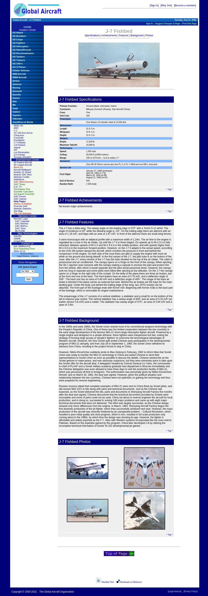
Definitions (19, 179)
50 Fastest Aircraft (23, 162)
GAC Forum (20, 196)
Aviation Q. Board (22, 172)
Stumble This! (105, 582)
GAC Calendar (22, 221)
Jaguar (17, 147)
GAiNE (17, 238)
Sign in (154, 5)
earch (26, 267)
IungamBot (19, 241)
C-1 (15, 130)
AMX (16, 128)
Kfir (15, 150)
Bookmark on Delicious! (129, 582)
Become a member (185, 5)
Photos (149, 35)
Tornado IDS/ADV (22, 157)
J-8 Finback (19, 145)
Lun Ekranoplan (21, 152)
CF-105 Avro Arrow (23, 133)
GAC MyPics (21, 226)
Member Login (21, 219)
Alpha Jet (18, 125)
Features (123, 35)
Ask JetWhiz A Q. (22, 246)
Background (137, 35)
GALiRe (18, 236)
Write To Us (19, 251)
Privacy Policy (190, 591)
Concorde (19, 137)
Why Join (166, 5)
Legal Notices (174, 591)
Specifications (92, 35)
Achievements (109, 35)
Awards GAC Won (23, 174)
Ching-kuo (19, 135)
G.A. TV (18, 187)
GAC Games (20, 199)
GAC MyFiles (21, 223)
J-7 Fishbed (19, 142)
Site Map (18, 211)
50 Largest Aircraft (23, 165)
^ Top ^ (170, 189)
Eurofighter (19, 140)
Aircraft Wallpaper (22, 169)
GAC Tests (20, 228)
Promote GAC (21, 206)
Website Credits (21, 177)
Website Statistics (22, 208)
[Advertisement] (119, 568)
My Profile (20, 231)
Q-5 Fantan (19, 155)
